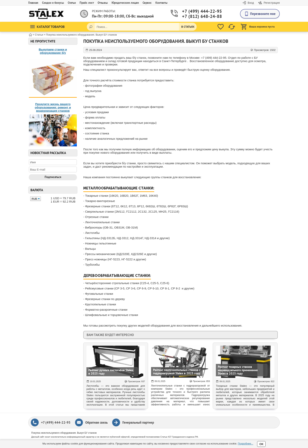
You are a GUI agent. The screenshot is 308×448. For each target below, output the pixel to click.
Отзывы (103, 3)
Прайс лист (87, 3)
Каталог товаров (47, 27)
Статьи (72, 3)
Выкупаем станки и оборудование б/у (53, 51)
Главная (33, 3)
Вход (251, 2)
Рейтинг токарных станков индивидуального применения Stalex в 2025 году (238, 370)
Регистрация (272, 2)
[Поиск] (91, 27)
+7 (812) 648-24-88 (197, 16)
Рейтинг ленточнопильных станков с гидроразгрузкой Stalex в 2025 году (177, 371)
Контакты (161, 3)
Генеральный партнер (138, 422)
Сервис (147, 3)
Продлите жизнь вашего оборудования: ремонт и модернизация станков (53, 107)
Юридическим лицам (125, 3)
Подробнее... (245, 443)
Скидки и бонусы (53, 3)
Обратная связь (96, 422)
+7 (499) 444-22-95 (197, 11)
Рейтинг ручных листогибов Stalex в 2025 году (110, 371)
